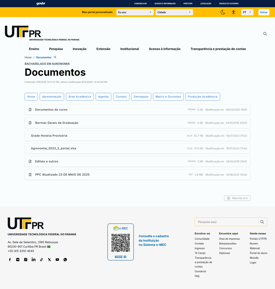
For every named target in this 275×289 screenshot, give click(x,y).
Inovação (80, 49)
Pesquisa (56, 49)
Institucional (129, 49)
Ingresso (200, 248)
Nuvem (254, 243)
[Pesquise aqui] (227, 222)
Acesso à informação (165, 4)
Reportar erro (232, 198)
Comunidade (202, 238)
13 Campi (200, 252)
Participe (188, 4)
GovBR (40, 3)
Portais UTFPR (258, 238)
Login (253, 262)
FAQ (197, 276)
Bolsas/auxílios (227, 243)
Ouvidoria (200, 271)
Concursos (225, 248)
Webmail (255, 248)
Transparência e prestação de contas (218, 49)
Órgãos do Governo (229, 4)
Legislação (205, 4)
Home (32, 57)
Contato (199, 243)
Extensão (103, 49)
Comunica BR (140, 4)
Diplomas (224, 252)
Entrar (264, 12)
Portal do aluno (258, 252)
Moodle (254, 257)
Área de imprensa (229, 238)
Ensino (34, 49)
